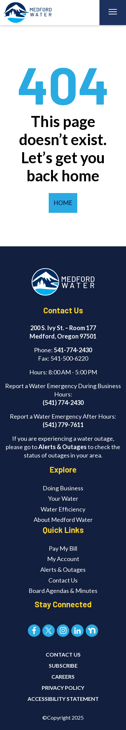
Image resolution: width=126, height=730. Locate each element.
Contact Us (63, 580)
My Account (63, 558)
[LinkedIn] (77, 630)
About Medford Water (63, 519)
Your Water (63, 498)
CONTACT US (63, 654)
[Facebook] (34, 630)
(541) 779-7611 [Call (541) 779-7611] (63, 424)
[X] (48, 630)
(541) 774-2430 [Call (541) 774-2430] (63, 402)
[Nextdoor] (92, 630)
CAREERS (63, 676)
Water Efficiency (63, 509)
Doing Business (63, 488)
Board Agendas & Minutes (63, 590)
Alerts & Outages (62, 446)
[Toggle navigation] (112, 12)
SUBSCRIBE (63, 665)
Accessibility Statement (63, 698)
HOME (63, 202)
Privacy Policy (63, 687)
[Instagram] (63, 630)
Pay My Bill (63, 548)
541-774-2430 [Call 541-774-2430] (73, 350)
